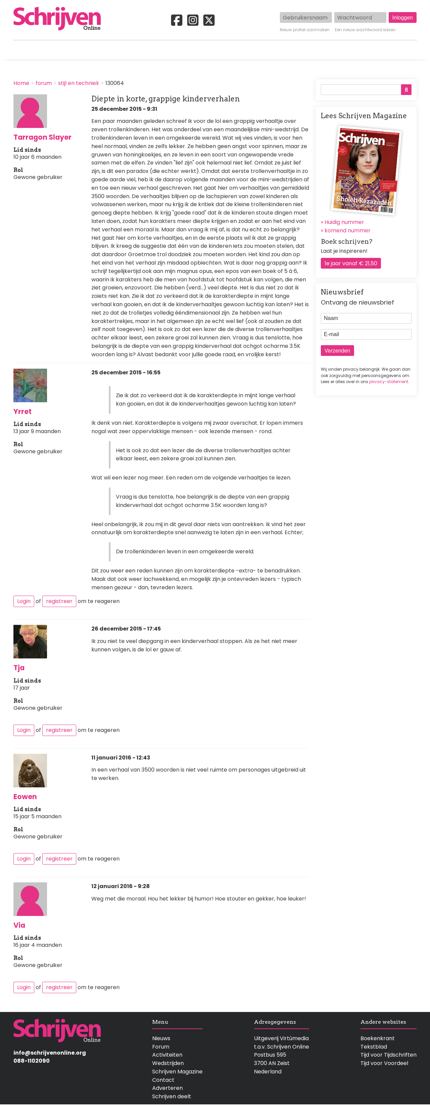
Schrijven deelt (171, 1096)
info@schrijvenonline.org (49, 1053)
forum (44, 83)
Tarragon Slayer (42, 137)
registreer (59, 601)
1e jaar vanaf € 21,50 (351, 263)
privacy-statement (388, 381)
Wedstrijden (192, 49)
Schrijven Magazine (177, 1071)
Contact (406, 49)
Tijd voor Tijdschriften (388, 1055)
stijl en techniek (78, 83)
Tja (19, 668)
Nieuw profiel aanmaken (305, 30)
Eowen (25, 796)
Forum (160, 1047)
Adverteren (167, 1088)
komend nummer (348, 230)
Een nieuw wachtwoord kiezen (365, 30)
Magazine (312, 49)
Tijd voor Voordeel (384, 1063)
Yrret (22, 411)
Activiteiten (254, 49)
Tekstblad (373, 1047)
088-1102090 (31, 1061)
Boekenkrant (377, 1038)
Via (19, 925)
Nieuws (161, 1038)
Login (24, 601)
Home (21, 49)
